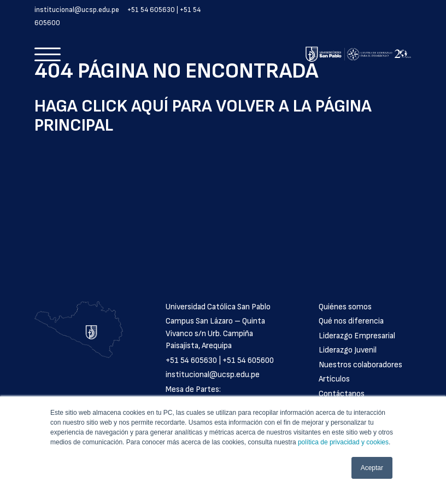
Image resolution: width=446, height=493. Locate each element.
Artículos (334, 379)
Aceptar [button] (372, 468)
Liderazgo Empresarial (357, 336)
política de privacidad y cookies (343, 442)
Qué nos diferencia (351, 321)
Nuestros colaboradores (360, 365)
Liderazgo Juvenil (348, 350)
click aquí (124, 106)
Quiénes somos (345, 307)
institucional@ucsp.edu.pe (76, 9)
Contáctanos (342, 394)
